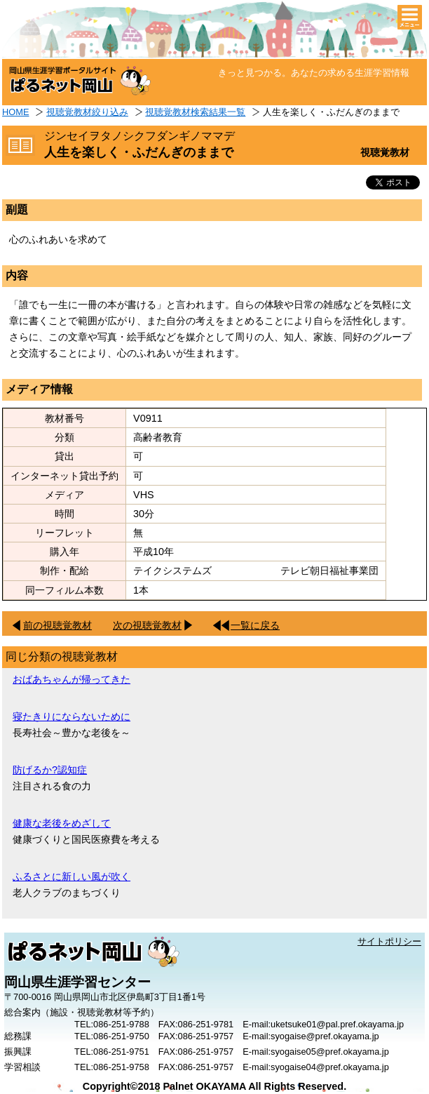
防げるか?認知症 (50, 769)
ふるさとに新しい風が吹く (71, 876)
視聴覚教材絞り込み (87, 112)
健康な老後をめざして (62, 823)
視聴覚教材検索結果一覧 (195, 112)
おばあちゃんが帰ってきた (71, 679)
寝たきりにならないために (71, 716)
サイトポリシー (389, 941)
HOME (15, 112)
